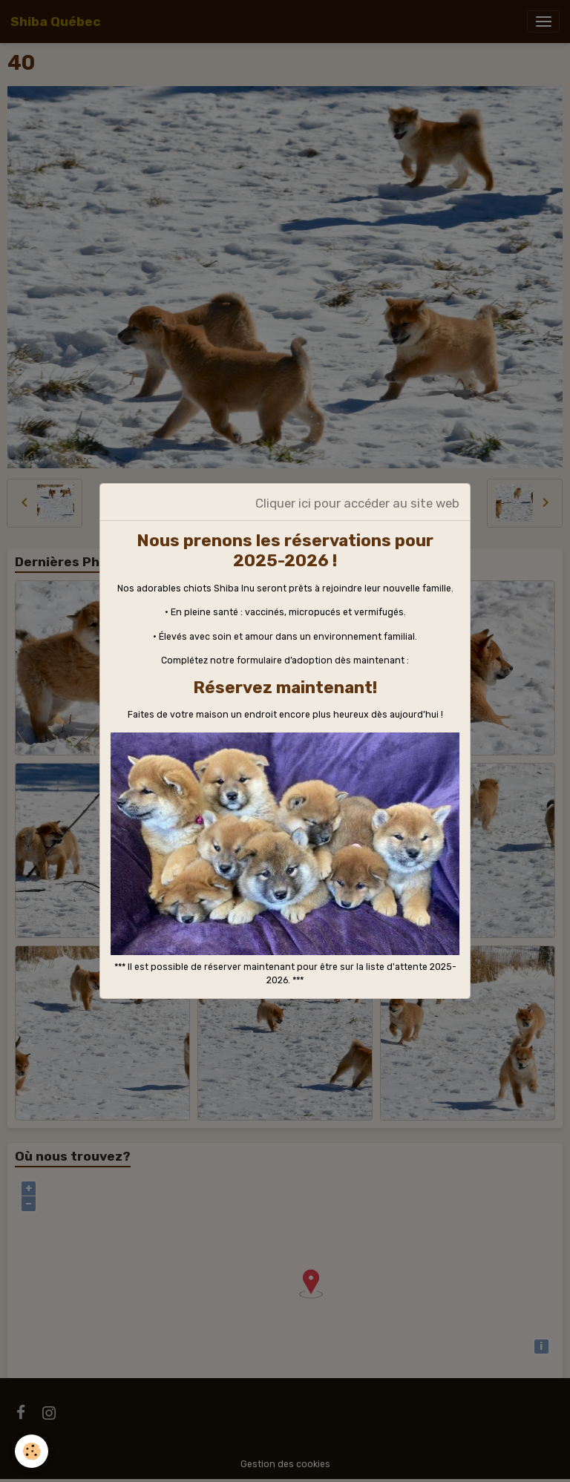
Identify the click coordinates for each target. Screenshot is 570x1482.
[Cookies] (31, 1451)
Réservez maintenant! (285, 688)
